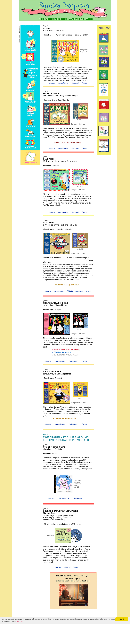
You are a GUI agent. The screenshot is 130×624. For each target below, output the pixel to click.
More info (20, 621)
